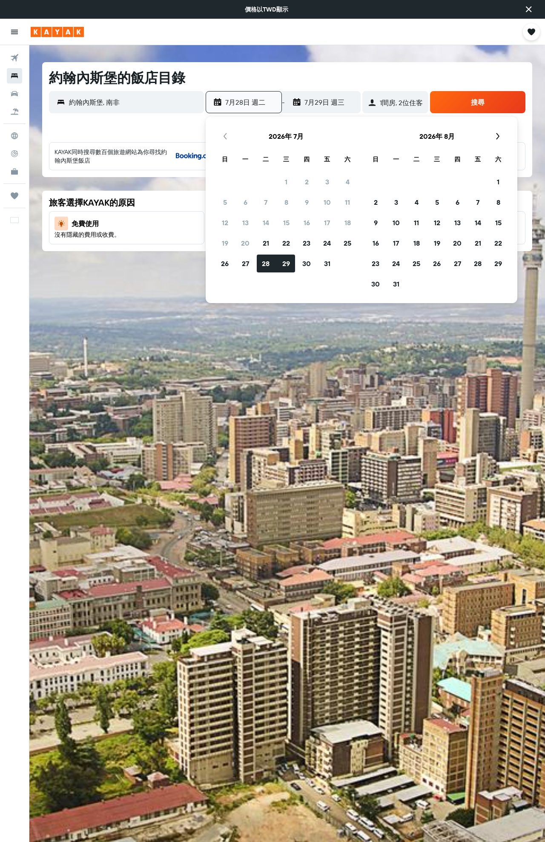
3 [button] (327, 182)
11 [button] (347, 202)
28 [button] (266, 263)
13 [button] (245, 222)
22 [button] (286, 243)
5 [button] (225, 202)
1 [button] (286, 182)
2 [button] (307, 182)
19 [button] (225, 243)
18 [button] (347, 222)
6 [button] (245, 202)
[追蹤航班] (14, 153)
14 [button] (266, 222)
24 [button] (327, 243)
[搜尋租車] (14, 93)
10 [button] (327, 202)
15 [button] (286, 222)
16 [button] (307, 222)
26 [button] (225, 263)
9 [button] (307, 202)
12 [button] (225, 222)
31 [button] (327, 263)
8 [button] (286, 202)
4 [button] (348, 182)
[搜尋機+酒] (14, 111)
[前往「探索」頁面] (14, 135)
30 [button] (306, 263)
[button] (529, 9)
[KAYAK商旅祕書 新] (14, 171)
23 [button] (306, 243)
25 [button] (347, 243)
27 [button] (245, 263)
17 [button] (327, 222)
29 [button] (286, 263)
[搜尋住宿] (14, 75)
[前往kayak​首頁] (57, 32)
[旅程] (14, 195)
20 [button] (245, 243)
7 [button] (265, 202)
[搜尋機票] (14, 57)
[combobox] (134, 102)
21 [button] (266, 243)
